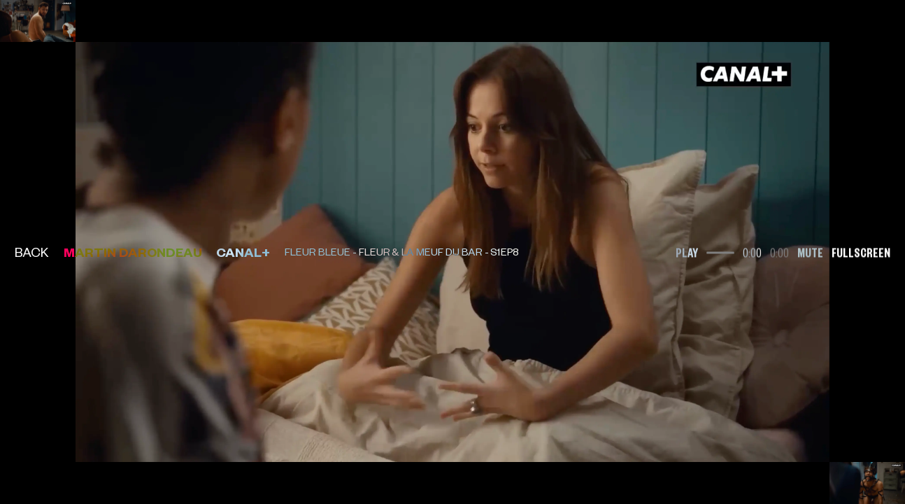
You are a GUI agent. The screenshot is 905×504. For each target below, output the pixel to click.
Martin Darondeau (133, 252)
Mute (810, 252)
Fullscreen (861, 252)
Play (687, 252)
